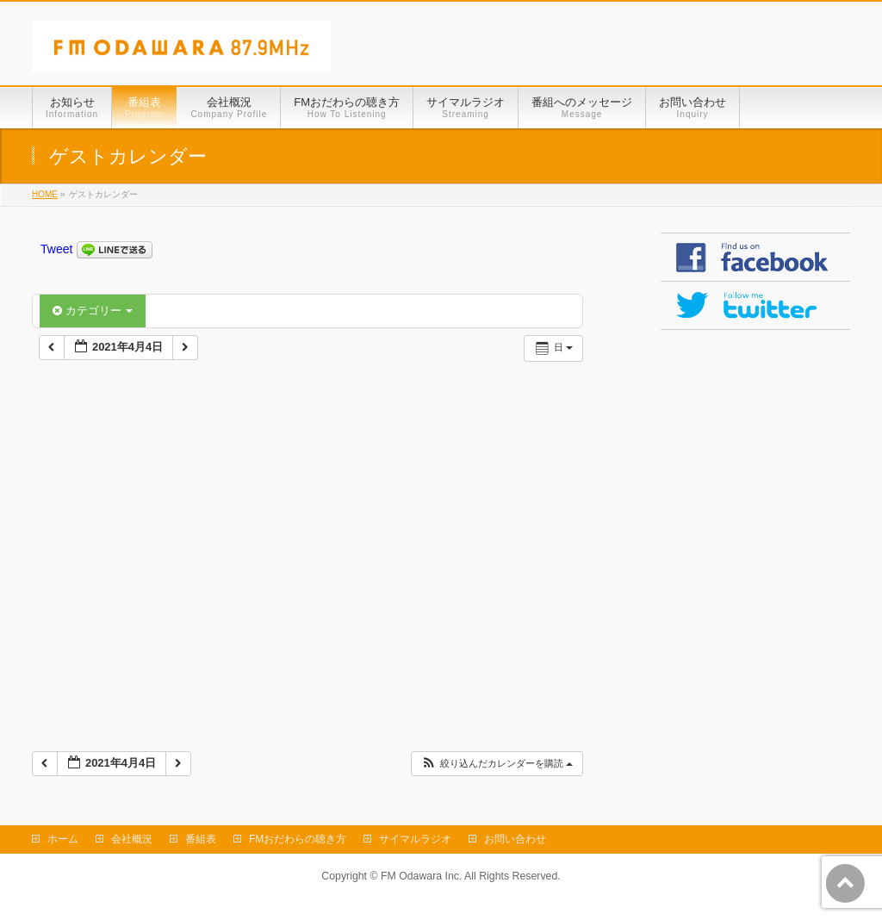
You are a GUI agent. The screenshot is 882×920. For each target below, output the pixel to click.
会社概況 (131, 839)
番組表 (200, 839)
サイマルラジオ (415, 839)
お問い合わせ (515, 839)
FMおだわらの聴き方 (297, 839)
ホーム (62, 839)
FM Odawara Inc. (421, 876)
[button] (496, 763)
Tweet (56, 249)
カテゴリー (93, 310)
